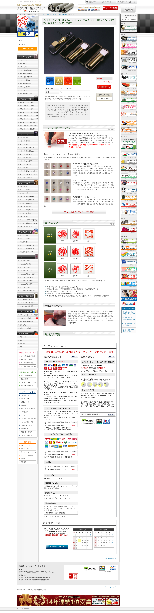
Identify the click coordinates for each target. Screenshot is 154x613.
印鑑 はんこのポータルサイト (128, 28)
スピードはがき (128, 212)
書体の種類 (24, 379)
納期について (25, 402)
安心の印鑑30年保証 (27, 363)
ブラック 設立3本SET (26, 178)
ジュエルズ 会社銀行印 (27, 281)
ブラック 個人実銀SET (27, 148)
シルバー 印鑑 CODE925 (128, 60)
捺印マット (23, 343)
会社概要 (23, 462)
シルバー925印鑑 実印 (26, 299)
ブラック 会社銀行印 (26, 161)
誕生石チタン (24, 325)
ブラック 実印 (24, 137)
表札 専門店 (128, 223)
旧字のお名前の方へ (27, 386)
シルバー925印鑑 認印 (26, 306)
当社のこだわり (26, 445)
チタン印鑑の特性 (26, 376)
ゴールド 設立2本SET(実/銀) (28, 223)
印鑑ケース (23, 337)
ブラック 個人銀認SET (27, 151)
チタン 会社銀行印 (25, 83)
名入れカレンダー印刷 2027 (128, 241)
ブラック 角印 (24, 168)
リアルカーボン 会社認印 (27, 129)
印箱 (21, 347)
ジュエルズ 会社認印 (26, 284)
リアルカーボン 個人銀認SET (29, 115)
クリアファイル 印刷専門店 (128, 269)
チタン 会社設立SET (26, 93)
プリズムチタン (25, 232)
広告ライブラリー (26, 449)
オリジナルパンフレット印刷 (128, 190)
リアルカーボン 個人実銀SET (29, 112)
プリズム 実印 (24, 235)
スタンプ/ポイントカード (128, 169)
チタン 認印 (23, 67)
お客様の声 (24, 412)
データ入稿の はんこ (128, 123)
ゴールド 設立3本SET (26, 226)
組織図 (23, 459)
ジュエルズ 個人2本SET (27, 270)
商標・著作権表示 (26, 432)
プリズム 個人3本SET (26, 252)
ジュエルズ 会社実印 (26, 277)
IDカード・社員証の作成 (128, 176)
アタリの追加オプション (28, 366)
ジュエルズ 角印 (25, 287)
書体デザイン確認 (26, 359)
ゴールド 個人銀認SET (27, 200)
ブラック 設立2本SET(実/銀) (28, 174)
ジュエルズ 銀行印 (25, 264)
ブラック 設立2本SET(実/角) (28, 171)
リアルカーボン (25, 99)
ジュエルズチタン (26, 257)
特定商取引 (24, 428)
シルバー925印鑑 (26, 296)
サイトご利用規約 (26, 435)
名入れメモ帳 (128, 262)
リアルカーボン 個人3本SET (29, 119)
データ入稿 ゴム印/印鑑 (128, 85)
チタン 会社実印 (25, 80)
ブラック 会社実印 (25, 158)
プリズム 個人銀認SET (27, 248)
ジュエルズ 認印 (25, 267)
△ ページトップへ (110, 558)
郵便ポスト (128, 230)
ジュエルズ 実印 (25, 260)
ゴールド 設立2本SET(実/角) (28, 220)
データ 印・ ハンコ (128, 100)
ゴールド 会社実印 (25, 206)
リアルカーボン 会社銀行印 (28, 125)
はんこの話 (129, 330)
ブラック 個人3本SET (26, 154)
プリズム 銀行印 (25, 238)
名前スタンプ (128, 107)
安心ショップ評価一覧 (28, 408)
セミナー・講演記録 (27, 455)
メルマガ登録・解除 (27, 422)
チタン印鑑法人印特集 (27, 321)
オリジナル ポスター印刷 (128, 183)
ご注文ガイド (25, 395)
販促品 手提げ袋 (128, 284)
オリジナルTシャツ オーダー (128, 198)
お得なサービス (26, 405)
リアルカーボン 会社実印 (27, 122)
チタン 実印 (23, 60)
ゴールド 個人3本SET (26, 203)
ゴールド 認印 (24, 193)
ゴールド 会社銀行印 (26, 210)
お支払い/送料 (25, 398)
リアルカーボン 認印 (27, 109)
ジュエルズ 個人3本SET (27, 274)
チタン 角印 (23, 90)
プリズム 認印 (24, 242)
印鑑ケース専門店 (128, 67)
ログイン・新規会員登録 (28, 418)
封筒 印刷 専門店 (128, 162)
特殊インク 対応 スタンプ (128, 130)
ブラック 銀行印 (25, 141)
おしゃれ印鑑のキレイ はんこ (128, 46)
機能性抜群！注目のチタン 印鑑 (128, 39)
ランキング (24, 415)
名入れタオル (128, 255)
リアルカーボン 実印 (27, 102)
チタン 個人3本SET (26, 77)
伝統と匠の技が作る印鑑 (128, 53)
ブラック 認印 (24, 144)
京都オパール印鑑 (25, 328)
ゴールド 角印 (24, 216)
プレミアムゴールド (27, 183)
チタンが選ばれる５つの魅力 (29, 315)
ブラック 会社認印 (25, 164)
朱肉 (21, 340)
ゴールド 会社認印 (25, 213)
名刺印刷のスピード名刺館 (128, 154)
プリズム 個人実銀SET (27, 245)
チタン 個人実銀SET (26, 70)
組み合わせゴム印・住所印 (128, 92)
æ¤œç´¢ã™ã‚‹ (27, 49)
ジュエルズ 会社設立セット (28, 291)
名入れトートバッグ (128, 248)
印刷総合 (128, 144)
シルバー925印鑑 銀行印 (27, 303)
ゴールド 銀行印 (25, 190)
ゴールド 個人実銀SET (27, 196)
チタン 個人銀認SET (26, 73)
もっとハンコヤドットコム (29, 452)
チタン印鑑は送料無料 (28, 356)
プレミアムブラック (27, 134)
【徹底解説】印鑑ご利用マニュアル (129, 324)
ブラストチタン (25, 57)
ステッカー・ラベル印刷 (128, 205)
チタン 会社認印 (25, 87)
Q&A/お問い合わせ (27, 425)
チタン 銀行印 (24, 63)
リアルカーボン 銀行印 (27, 105)
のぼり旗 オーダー (128, 277)
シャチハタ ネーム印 (128, 78)
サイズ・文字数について (28, 382)
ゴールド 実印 (24, 186)
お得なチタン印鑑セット (29, 318)
